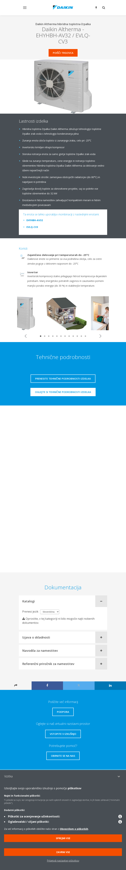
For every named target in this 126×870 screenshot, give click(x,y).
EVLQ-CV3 (32, 227)
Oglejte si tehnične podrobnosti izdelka (63, 392)
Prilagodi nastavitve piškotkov (63, 860)
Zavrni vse (63, 852)
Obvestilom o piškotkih (74, 828)
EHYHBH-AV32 (34, 220)
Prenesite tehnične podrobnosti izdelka (63, 378)
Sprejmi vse (63, 838)
